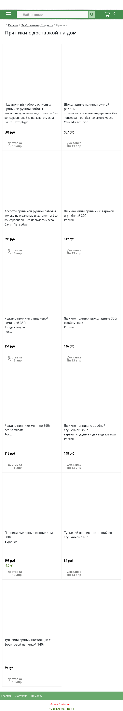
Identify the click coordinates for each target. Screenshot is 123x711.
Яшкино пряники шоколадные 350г (91, 318)
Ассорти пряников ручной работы (30, 211)
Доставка (21, 695)
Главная (6, 695)
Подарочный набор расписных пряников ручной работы (27, 106)
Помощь (36, 695)
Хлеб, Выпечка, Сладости (37, 25)
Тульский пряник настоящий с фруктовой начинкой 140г (27, 642)
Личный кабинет (60, 704)
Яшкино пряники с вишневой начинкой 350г (26, 320)
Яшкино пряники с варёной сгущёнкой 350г (84, 427)
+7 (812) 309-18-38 (61, 709)
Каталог (13, 25)
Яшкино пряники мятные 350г (27, 425)
